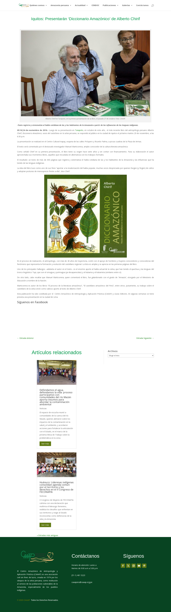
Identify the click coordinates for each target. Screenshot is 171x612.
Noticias (43, 408)
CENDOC (95, 6)
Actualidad (80, 6)
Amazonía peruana (60, 6)
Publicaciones (109, 6)
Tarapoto (79, 130)
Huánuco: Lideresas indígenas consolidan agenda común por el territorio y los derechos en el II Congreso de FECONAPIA (57, 487)
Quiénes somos (37, 6)
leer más (45, 443)
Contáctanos (142, 6)
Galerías (126, 6)
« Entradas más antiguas (47, 535)
